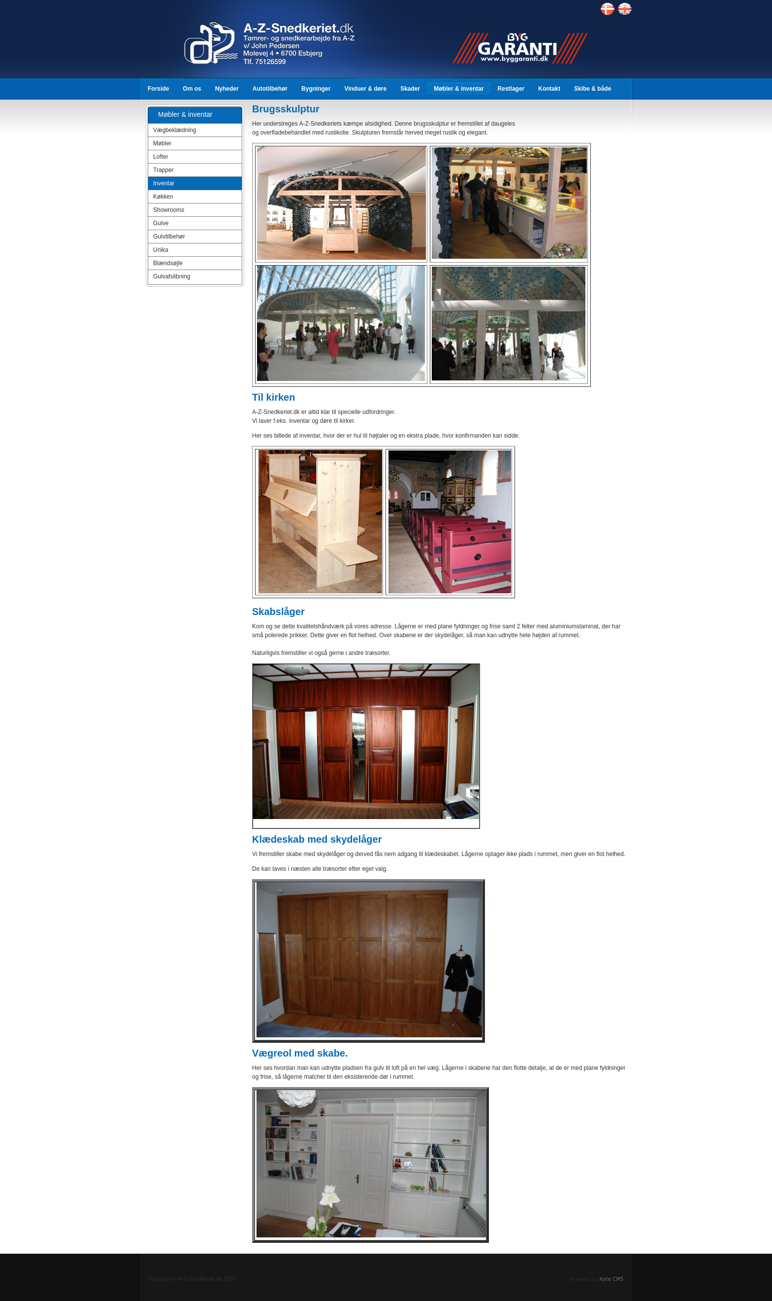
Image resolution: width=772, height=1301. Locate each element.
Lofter (160, 156)
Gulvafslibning (171, 276)
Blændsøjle (168, 263)
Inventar (163, 183)
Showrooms (168, 209)
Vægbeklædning (174, 130)
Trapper (163, 170)
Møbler (162, 143)
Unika (160, 249)
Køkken (163, 196)
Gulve (160, 223)
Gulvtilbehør (169, 236)
